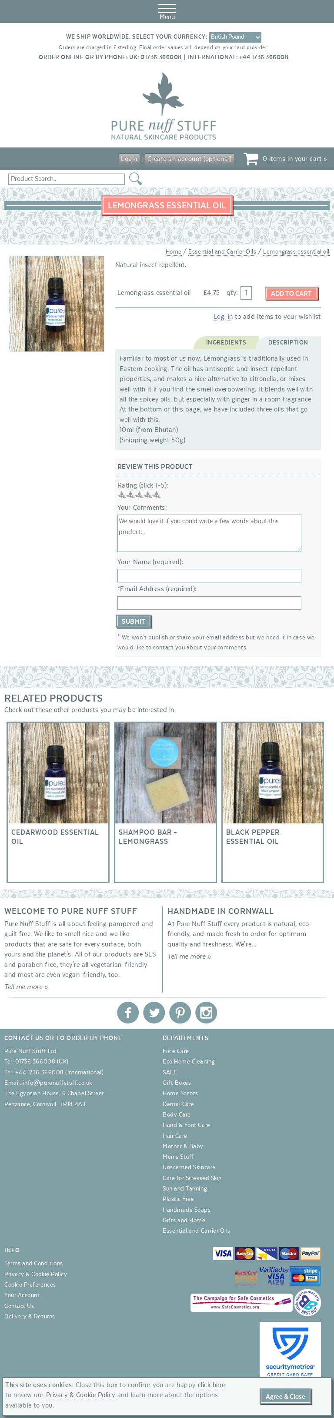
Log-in (223, 317)
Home (174, 251)
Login (129, 159)
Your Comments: (142, 508)
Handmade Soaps (187, 1210)
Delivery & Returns (29, 1316)
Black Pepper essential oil (273, 802)
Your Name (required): (150, 562)
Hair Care (175, 1136)
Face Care (176, 1051)
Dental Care (178, 1104)
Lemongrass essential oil (296, 251)
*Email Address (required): (157, 589)
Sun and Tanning (185, 1188)
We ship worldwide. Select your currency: (136, 36)
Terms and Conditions (33, 1264)
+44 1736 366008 (263, 57)
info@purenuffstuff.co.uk (57, 1083)
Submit (133, 621)
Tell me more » (26, 987)
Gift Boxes (177, 1083)
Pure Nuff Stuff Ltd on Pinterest (180, 1012)
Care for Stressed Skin (192, 1178)
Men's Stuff (178, 1157)
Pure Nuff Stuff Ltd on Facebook (128, 1012)
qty (232, 293)
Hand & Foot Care (186, 1125)
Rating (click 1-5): (143, 485)
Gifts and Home (184, 1220)
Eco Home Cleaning (189, 1062)
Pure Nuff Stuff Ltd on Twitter (154, 1012)
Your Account (22, 1295)
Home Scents (180, 1093)
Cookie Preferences (30, 1284)
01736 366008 (160, 57)
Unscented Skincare (189, 1167)
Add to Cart (291, 294)
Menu (167, 10)
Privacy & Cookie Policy (35, 1274)
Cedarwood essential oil (58, 802)
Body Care (177, 1114)
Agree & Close (285, 1397)
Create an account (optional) (189, 159)
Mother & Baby (183, 1146)
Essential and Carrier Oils (222, 251)
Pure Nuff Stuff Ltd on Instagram (206, 1012)
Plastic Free (178, 1199)
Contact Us (19, 1306)
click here (211, 1385)
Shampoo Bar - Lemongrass (165, 802)
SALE (170, 1072)
